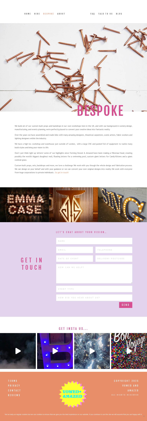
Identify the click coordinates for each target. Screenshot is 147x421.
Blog (118, 13)
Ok (74, 418)
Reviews (14, 395)
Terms (13, 381)
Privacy (14, 385)
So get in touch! (62, 172)
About (62, 13)
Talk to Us (104, 13)
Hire (38, 13)
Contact (14, 390)
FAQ (92, 13)
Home (28, 13)
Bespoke (49, 13)
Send (126, 305)
